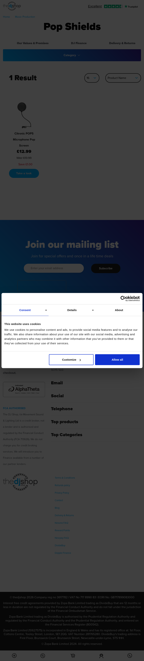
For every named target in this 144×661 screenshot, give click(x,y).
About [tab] (119, 309)
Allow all (117, 359)
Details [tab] (72, 309)
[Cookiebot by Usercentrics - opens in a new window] (123, 298)
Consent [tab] (25, 309)
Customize (71, 359)
